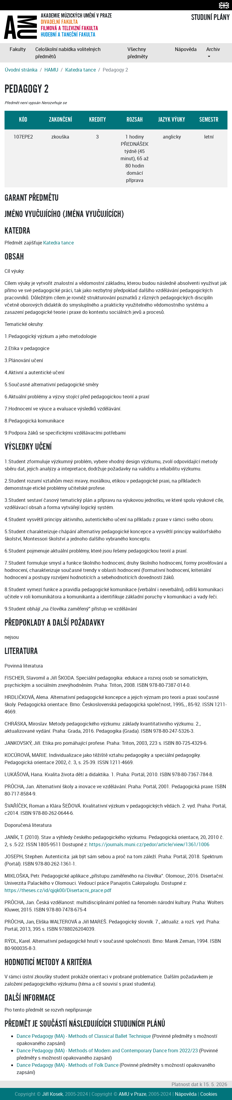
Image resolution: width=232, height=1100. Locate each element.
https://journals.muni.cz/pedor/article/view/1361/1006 (149, 844)
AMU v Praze (132, 1094)
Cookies (208, 1094)
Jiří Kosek (52, 1094)
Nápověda (186, 49)
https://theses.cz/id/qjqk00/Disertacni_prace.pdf (58, 890)
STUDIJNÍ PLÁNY (210, 17)
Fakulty (18, 49)
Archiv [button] (213, 49)
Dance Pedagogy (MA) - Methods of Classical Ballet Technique (84, 1036)
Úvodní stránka (21, 69)
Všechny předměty (137, 53)
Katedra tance (80, 69)
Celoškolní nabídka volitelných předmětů (68, 53)
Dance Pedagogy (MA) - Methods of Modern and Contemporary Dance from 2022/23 (107, 1050)
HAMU (51, 69)
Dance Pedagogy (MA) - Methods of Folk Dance (67, 1065)
